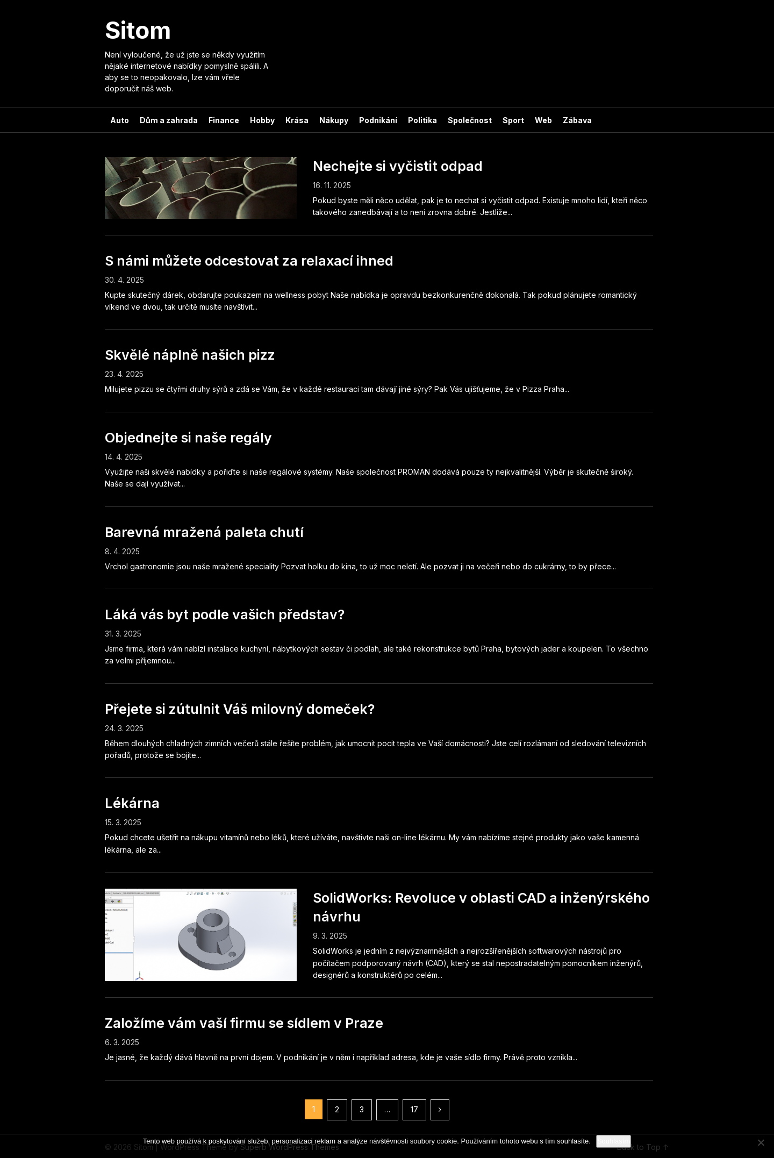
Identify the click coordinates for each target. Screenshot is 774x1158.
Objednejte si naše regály (188, 438)
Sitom (138, 30)
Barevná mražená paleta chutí (204, 532)
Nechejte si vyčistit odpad (398, 166)
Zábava (577, 120)
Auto (119, 120)
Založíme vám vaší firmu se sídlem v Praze (244, 1023)
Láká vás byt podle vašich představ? (225, 614)
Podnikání (378, 120)
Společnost (470, 120)
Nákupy (333, 120)
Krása (297, 120)
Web (543, 120)
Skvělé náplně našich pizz (190, 355)
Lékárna (132, 803)
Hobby (262, 120)
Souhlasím (613, 1141)
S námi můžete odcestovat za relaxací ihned (249, 261)
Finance (224, 120)
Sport (513, 120)
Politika (422, 120)
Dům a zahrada (169, 120)
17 (414, 1109)
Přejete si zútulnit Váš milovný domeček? (240, 709)
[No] (760, 1142)
